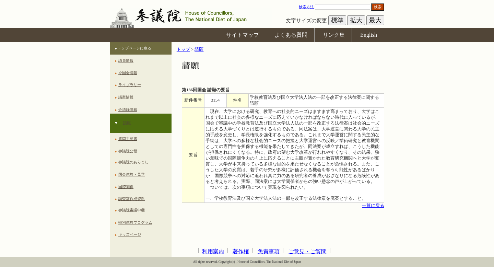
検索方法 (306, 7)
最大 (375, 20)
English (368, 35)
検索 (377, 7)
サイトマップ (242, 35)
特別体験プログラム (135, 222)
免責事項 (269, 251)
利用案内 (213, 251)
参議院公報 (127, 151)
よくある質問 (290, 35)
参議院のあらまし (133, 162)
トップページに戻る (134, 48)
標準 (337, 20)
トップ (183, 49)
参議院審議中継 (131, 210)
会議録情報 (127, 109)
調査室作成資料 (131, 199)
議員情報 (125, 60)
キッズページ (129, 234)
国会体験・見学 (131, 174)
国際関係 (125, 187)
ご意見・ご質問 (307, 251)
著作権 (241, 251)
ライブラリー (129, 85)
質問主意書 (127, 139)
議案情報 (125, 97)
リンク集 (334, 35)
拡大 (356, 20)
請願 (127, 123)
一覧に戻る (373, 205)
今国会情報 (127, 73)
